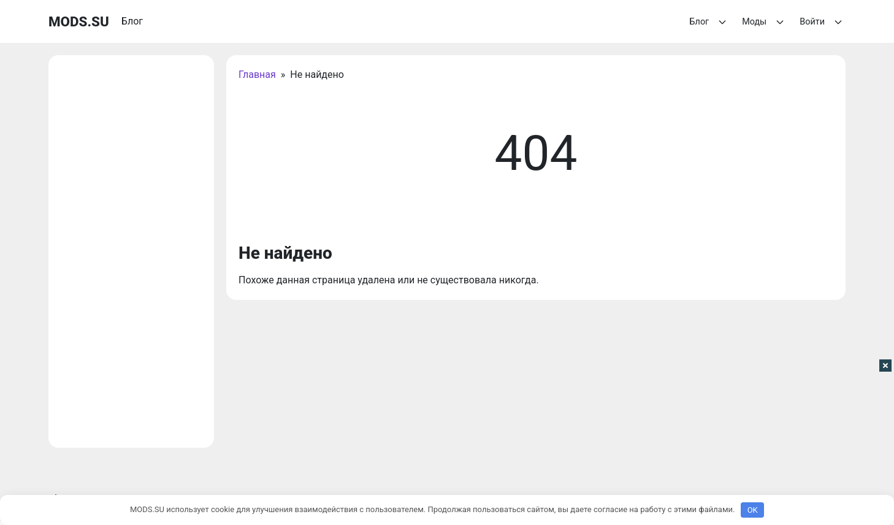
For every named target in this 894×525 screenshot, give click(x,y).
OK (752, 510)
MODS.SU (78, 21)
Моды (764, 22)
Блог (710, 22)
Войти (823, 22)
